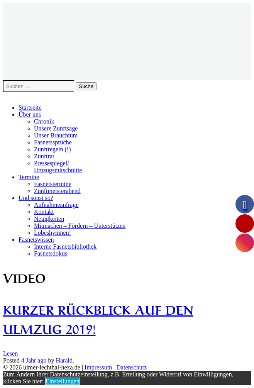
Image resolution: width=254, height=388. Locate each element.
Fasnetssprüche (53, 142)
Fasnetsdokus (50, 253)
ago (34, 360)
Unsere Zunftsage (56, 128)
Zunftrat (44, 156)
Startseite (30, 107)
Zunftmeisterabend (57, 191)
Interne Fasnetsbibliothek (65, 246)
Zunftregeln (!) (52, 149)
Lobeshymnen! (52, 232)
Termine (29, 177)
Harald (64, 360)
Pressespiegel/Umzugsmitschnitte (58, 166)
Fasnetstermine (52, 184)
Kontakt (44, 211)
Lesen (10, 353)
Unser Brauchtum (56, 135)
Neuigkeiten (49, 218)
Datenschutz (131, 367)
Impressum (98, 367)
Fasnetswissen (36, 239)
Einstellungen (63, 381)
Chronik (44, 121)
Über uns (30, 114)
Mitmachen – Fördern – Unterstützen (79, 225)
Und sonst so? (36, 198)
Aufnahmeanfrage (56, 205)
